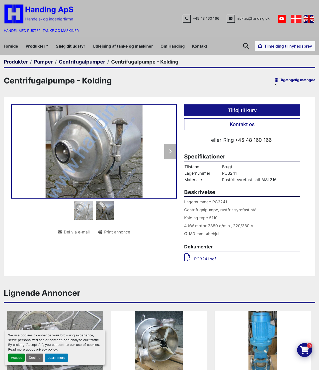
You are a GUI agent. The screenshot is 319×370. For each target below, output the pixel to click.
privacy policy (46, 349)
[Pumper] (43, 62)
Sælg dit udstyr (70, 46)
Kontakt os (242, 124)
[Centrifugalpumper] (82, 62)
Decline (34, 358)
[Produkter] (16, 62)
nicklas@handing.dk (253, 18)
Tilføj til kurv (242, 110)
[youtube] (282, 19)
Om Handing (172, 46)
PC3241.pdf (200, 258)
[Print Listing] (114, 232)
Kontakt (199, 46)
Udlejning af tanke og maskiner (123, 46)
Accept (16, 358)
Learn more (56, 358)
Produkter (35, 46)
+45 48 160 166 (206, 18)
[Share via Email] (76, 232)
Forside (11, 46)
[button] (37, 46)
